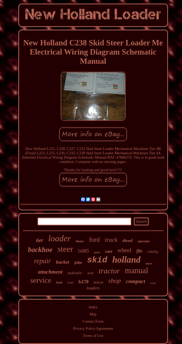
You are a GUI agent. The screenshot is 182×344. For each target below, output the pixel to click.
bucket (62, 262)
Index (93, 307)
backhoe (40, 249)
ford (94, 239)
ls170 (83, 281)
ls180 (153, 283)
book (59, 282)
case (108, 251)
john (78, 262)
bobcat (98, 282)
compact (135, 281)
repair (42, 261)
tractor (109, 270)
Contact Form (93, 321)
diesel (127, 240)
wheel (124, 250)
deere (149, 263)
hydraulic (75, 273)
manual (136, 270)
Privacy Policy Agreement (93, 328)
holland (126, 260)
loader (59, 238)
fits (139, 250)
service (40, 280)
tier (39, 240)
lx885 (83, 250)
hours (80, 241)
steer (65, 248)
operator (144, 241)
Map (93, 314)
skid (97, 260)
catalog (152, 251)
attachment (50, 272)
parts (97, 252)
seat (90, 273)
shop (114, 280)
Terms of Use (93, 336)
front (70, 282)
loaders (93, 288)
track (111, 239)
